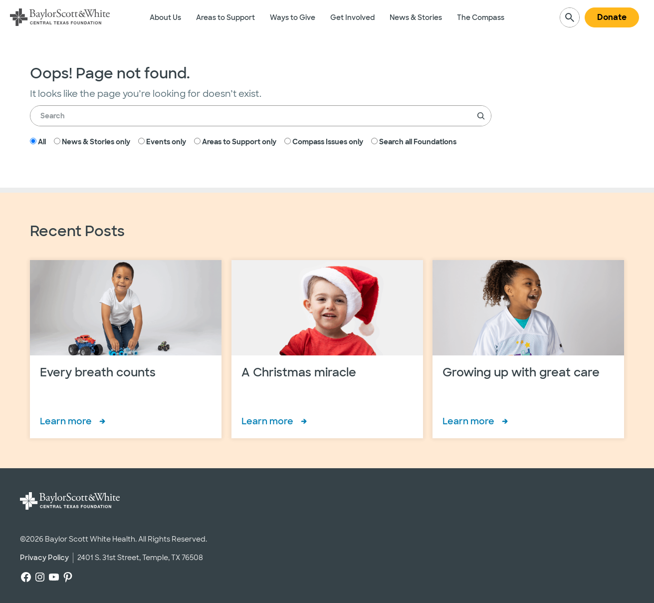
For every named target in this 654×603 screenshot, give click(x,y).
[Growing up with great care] (528, 349)
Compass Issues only (323, 141)
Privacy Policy (44, 557)
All (38, 141)
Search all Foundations (413, 141)
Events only (162, 141)
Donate (612, 17)
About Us (165, 17)
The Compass (480, 17)
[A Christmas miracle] (327, 349)
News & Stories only (92, 141)
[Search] (481, 116)
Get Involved (352, 17)
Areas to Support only (235, 141)
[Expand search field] (569, 17)
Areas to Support (225, 17)
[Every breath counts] (125, 349)
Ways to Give (292, 17)
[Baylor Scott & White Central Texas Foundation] (60, 17)
